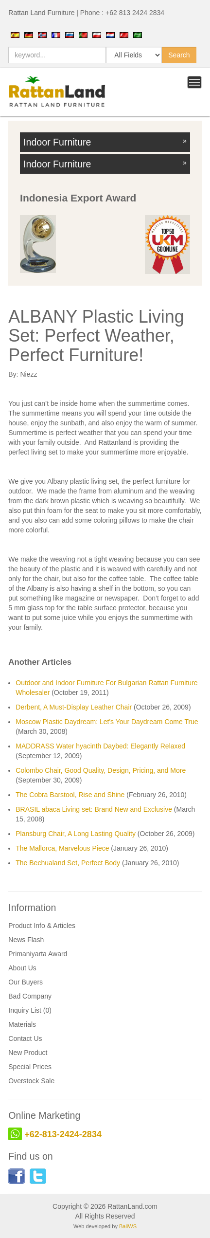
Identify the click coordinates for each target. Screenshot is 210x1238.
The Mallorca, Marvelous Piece (62, 848)
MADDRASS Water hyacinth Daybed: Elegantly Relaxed (100, 746)
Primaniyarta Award (37, 954)
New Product (27, 1052)
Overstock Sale (31, 1081)
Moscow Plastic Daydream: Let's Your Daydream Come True (107, 722)
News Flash (26, 940)
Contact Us (25, 1038)
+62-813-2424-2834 (63, 1134)
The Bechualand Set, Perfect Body (68, 863)
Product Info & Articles (41, 925)
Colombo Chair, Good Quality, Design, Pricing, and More (101, 770)
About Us (22, 968)
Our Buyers (25, 982)
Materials (22, 1024)
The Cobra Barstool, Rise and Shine (70, 795)
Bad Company (30, 996)
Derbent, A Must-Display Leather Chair (74, 707)
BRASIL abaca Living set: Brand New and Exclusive (94, 809)
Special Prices (30, 1067)
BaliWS (128, 1226)
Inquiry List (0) (30, 1010)
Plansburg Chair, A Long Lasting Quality (76, 833)
